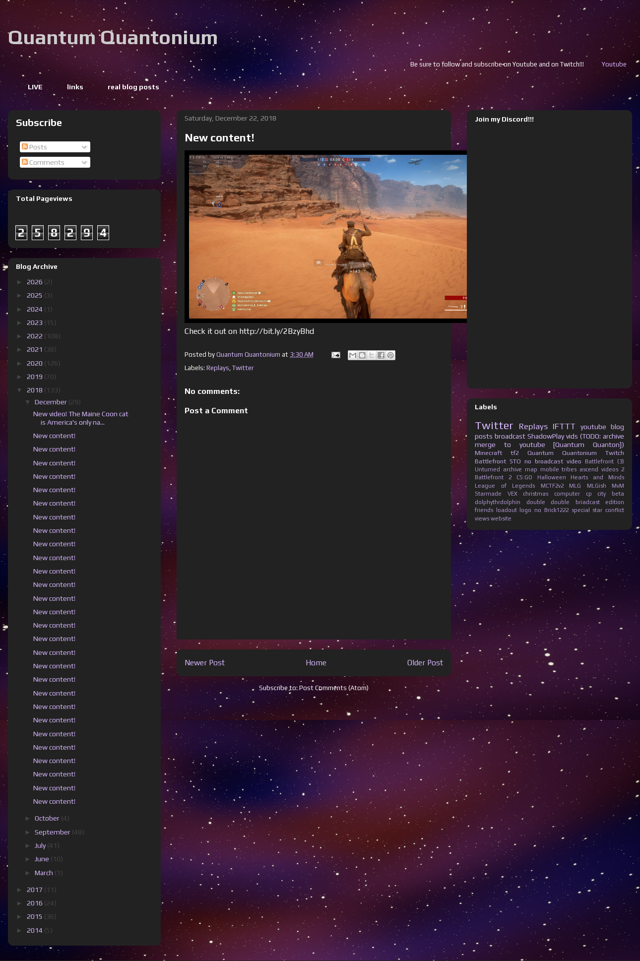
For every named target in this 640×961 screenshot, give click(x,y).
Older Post (425, 662)
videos (609, 469)
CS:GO (524, 477)
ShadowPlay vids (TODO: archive (575, 436)
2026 (35, 282)
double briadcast (575, 502)
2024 (35, 309)
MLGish (596, 486)
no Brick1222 (551, 510)
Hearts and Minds (597, 477)
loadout (506, 510)
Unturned (487, 469)
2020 (35, 363)
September (53, 832)
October (48, 818)
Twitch (614, 452)
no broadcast (543, 461)
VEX (512, 494)
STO (515, 461)
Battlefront (490, 461)
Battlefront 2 (493, 477)
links (75, 87)
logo (525, 510)
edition (614, 502)
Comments (43, 162)
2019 (35, 377)
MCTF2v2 (552, 486)
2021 (35, 349)
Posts (34, 147)
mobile (549, 469)
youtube (593, 427)
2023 (35, 322)
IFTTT (564, 426)
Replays (217, 368)
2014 (35, 930)
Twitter (243, 368)
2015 (35, 916)
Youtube (627, 64)
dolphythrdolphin (497, 502)
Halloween (551, 477)
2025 (35, 295)
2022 (35, 336)
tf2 (515, 452)
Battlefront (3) (604, 461)
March (45, 873)
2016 (35, 903)
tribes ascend (580, 469)
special (581, 510)
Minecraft (488, 452)
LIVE (35, 87)
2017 (35, 890)
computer (567, 494)
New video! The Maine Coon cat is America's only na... (80, 418)
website (501, 518)
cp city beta (605, 494)
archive (512, 469)
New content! (54, 436)
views (482, 518)
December (51, 402)
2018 (35, 390)
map (531, 469)
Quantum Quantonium (113, 37)
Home (316, 662)
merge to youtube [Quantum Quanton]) (549, 444)
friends (484, 510)
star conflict (608, 510)
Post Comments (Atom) (334, 688)
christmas (535, 494)
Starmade (488, 494)
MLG (575, 486)
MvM (618, 486)
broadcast (510, 436)
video (574, 461)
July (41, 845)
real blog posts (133, 87)
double (535, 502)
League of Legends (505, 486)
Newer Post (205, 662)
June (43, 859)
